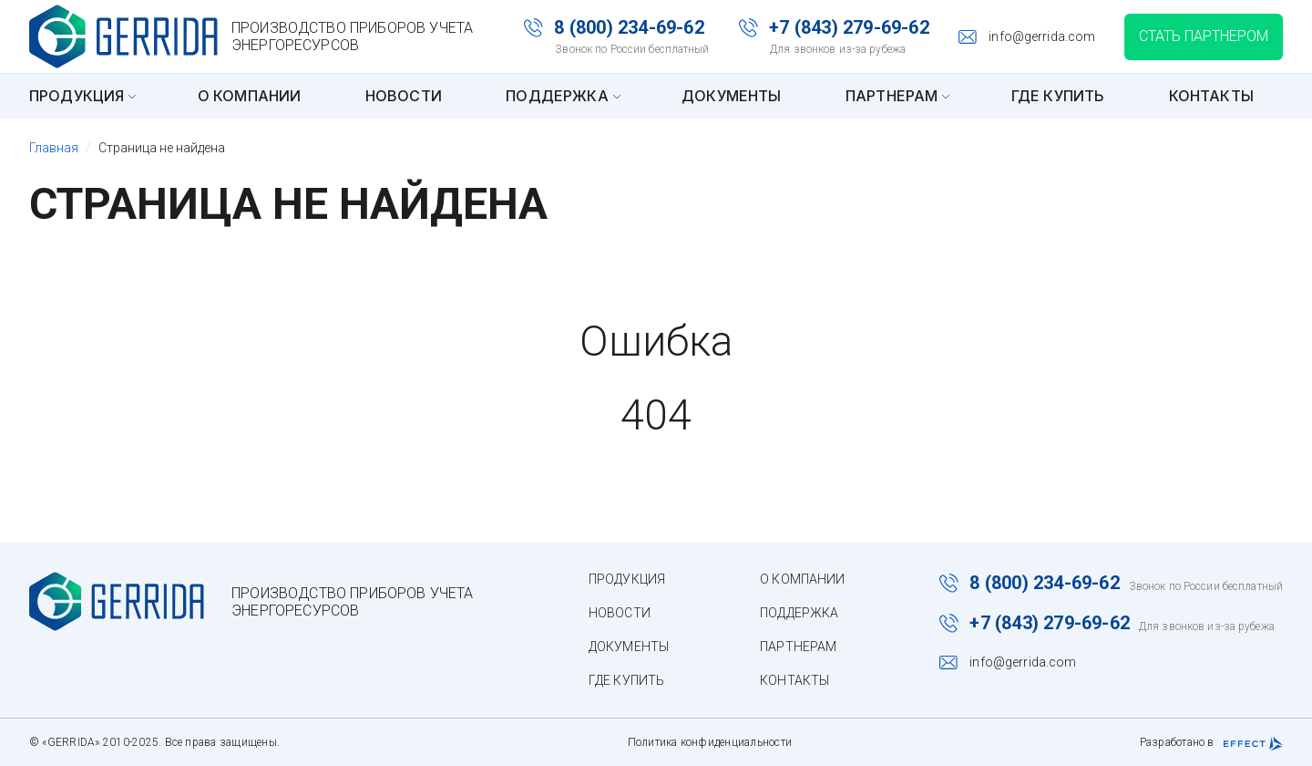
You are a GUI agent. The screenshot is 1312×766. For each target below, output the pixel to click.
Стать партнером (1203, 36)
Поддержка (561, 96)
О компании (250, 96)
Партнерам (896, 96)
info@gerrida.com (1042, 36)
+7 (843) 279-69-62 (849, 27)
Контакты (1211, 96)
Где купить (1058, 96)
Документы (731, 96)
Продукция (81, 96)
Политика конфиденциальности (710, 742)
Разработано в (1211, 743)
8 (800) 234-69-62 (628, 27)
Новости (403, 96)
